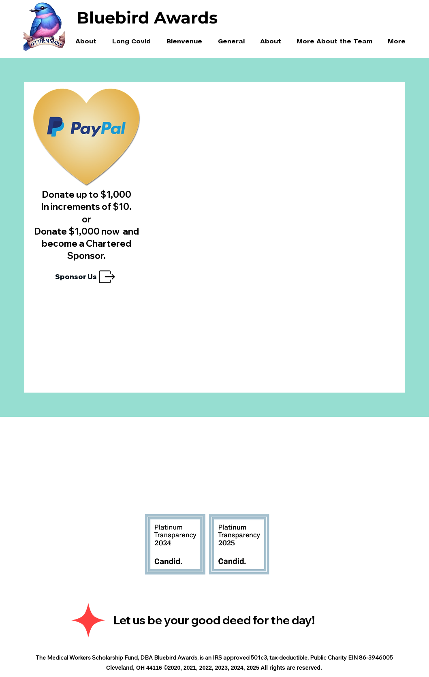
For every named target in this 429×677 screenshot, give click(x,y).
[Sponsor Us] (86, 277)
